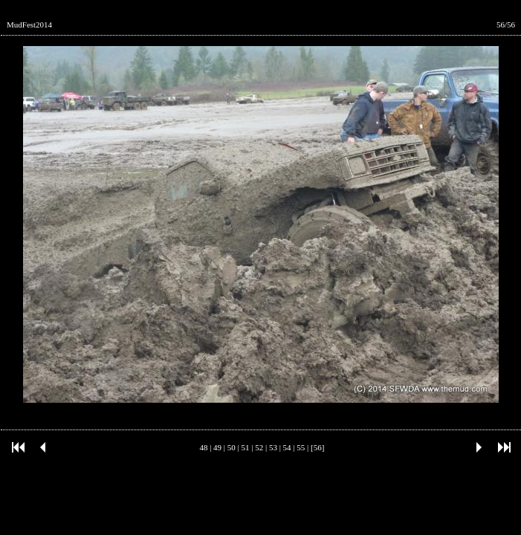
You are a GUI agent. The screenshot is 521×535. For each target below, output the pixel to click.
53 (273, 447)
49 (217, 447)
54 (287, 447)
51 (246, 447)
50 (231, 447)
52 (259, 447)
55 (301, 447)
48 (203, 447)
